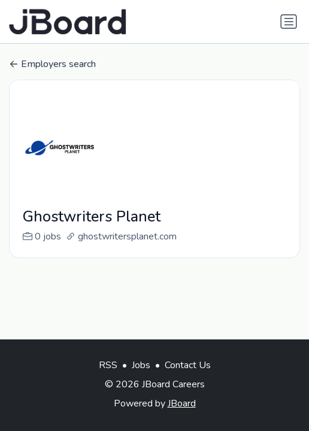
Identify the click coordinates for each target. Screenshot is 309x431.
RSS (108, 365)
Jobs (141, 365)
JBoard (182, 403)
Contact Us (188, 365)
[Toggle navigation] (288, 21)
